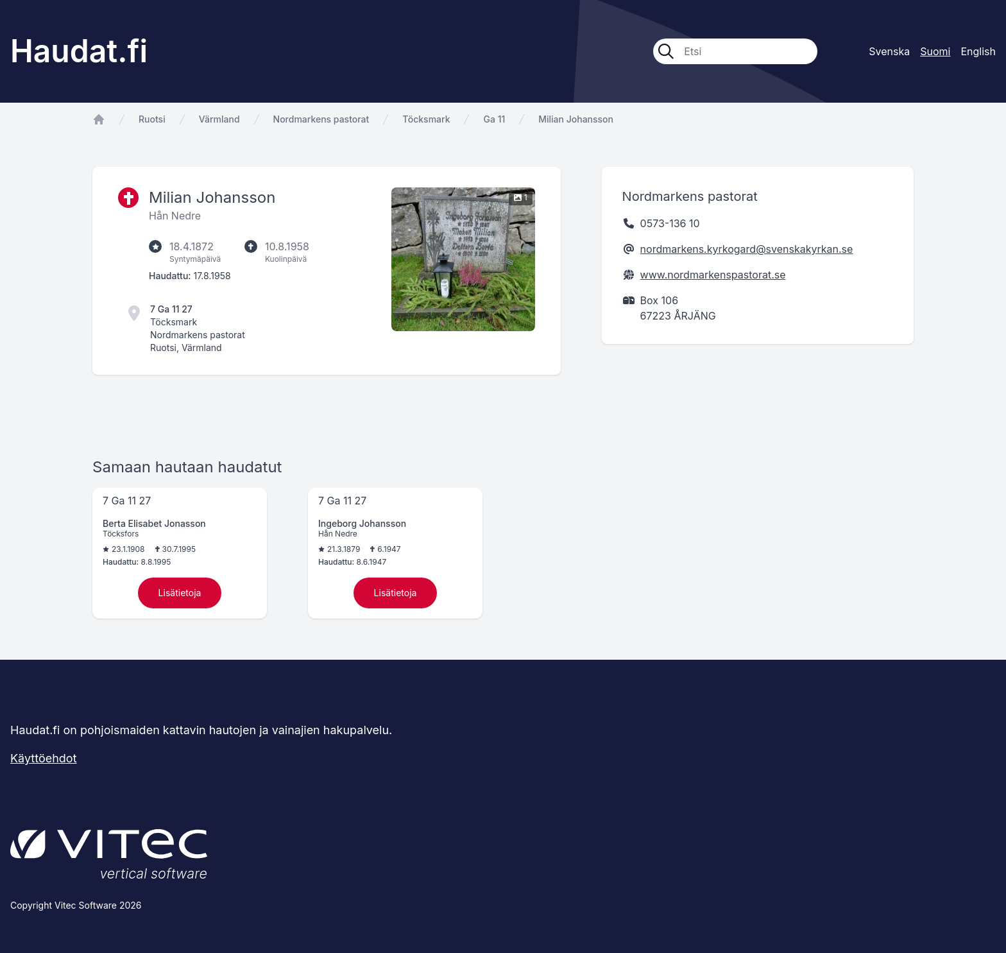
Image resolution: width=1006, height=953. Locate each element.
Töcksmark (426, 119)
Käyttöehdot (43, 758)
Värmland (219, 119)
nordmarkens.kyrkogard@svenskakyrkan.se (746, 249)
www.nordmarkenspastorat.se (713, 274)
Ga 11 (494, 119)
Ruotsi (152, 119)
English (978, 51)
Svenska (889, 51)
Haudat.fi (79, 51)
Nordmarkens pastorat (321, 119)
